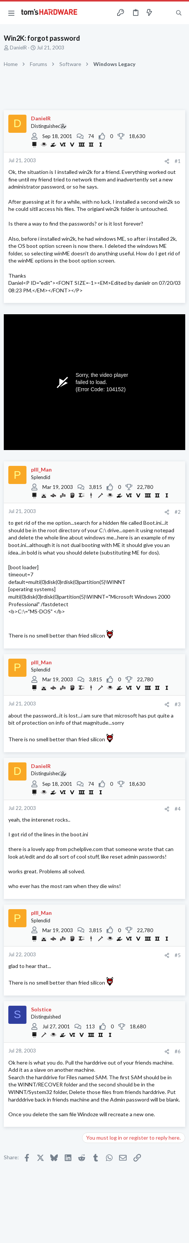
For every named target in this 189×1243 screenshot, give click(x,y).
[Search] (178, 13)
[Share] (167, 161)
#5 (178, 955)
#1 (178, 161)
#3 (178, 704)
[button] (11, 12)
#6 (178, 1051)
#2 (178, 512)
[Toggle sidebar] (164, 13)
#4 (178, 809)
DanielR (18, 48)
